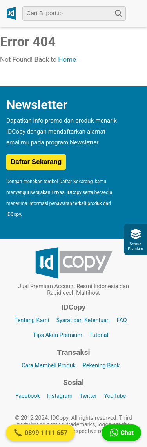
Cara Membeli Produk (49, 365)
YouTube (115, 396)
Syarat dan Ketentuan (82, 320)
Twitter (88, 396)
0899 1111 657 (40, 432)
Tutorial (98, 335)
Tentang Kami (32, 320)
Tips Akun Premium (57, 335)
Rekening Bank (101, 365)
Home (67, 59)
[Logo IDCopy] (11, 13)
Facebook (27, 396)
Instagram (60, 396)
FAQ (122, 320)
